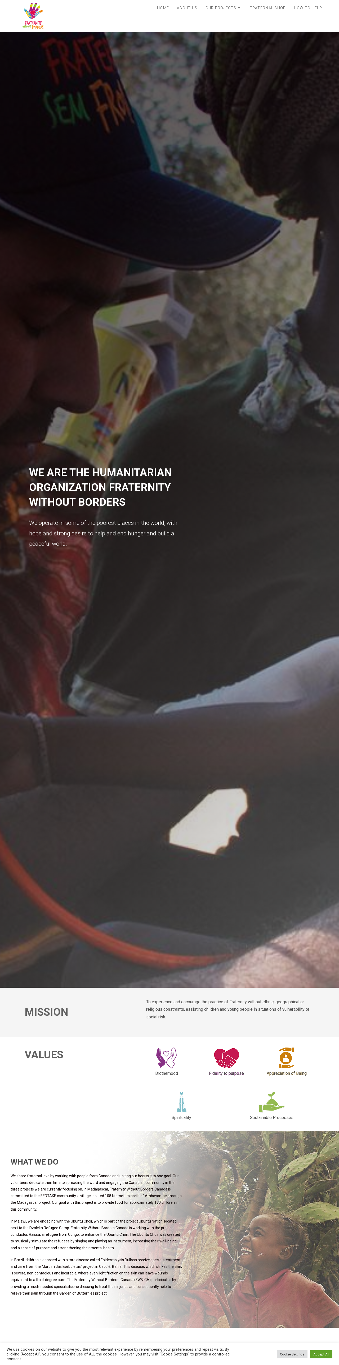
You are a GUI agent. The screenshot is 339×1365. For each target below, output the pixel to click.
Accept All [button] (321, 1354)
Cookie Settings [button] (292, 1354)
